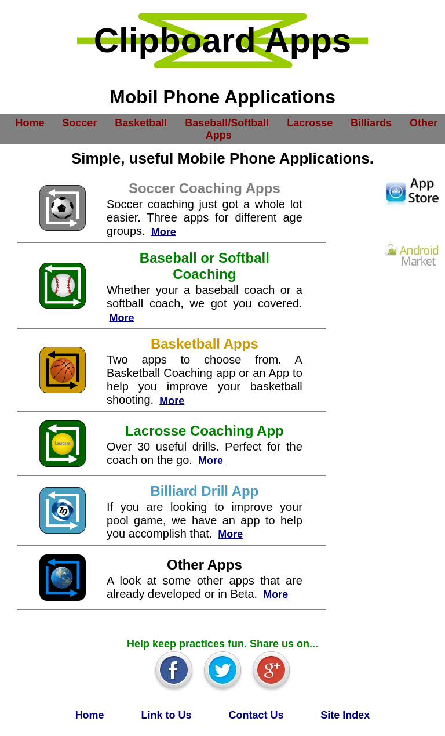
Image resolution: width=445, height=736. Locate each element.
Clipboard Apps (222, 40)
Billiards (371, 122)
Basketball (141, 122)
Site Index (345, 715)
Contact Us (255, 715)
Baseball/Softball (227, 122)
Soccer (79, 122)
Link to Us (166, 715)
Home (29, 122)
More (163, 231)
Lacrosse (310, 122)
